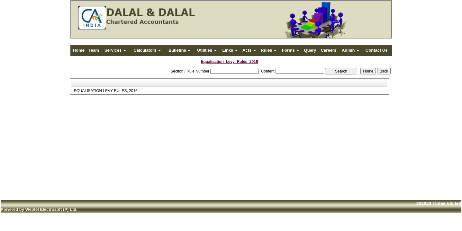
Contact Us (377, 50)
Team (93, 50)
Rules (268, 50)
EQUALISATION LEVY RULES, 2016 (105, 91)
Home (79, 50)
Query (310, 50)
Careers (328, 50)
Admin (350, 50)
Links (230, 50)
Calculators (147, 50)
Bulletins (179, 50)
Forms (290, 50)
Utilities (207, 50)
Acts (249, 50)
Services (115, 50)
